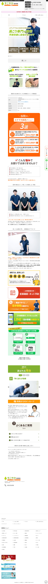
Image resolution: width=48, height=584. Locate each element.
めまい (37, 542)
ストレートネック (39, 533)
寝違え (26, 533)
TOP (9, 15)
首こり (37, 535)
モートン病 (38, 540)
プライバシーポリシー (17, 523)
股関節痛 (26, 535)
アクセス (24, 15)
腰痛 (14, 544)
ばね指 (15, 540)
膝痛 (37, 537)
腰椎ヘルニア (4, 533)
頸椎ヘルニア (38, 530)
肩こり (26, 544)
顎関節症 (3, 540)
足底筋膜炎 (26, 537)
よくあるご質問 (16, 521)
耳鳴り (26, 542)
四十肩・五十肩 (4, 542)
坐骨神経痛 (15, 542)
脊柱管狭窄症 (27, 530)
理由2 (24, 375)
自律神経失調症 (16, 537)
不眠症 (37, 544)
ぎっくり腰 (15, 533)
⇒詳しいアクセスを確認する (23, 101)
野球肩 (3, 549)
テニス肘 (37, 547)
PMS (14, 547)
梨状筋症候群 (4, 537)
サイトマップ (4, 523)
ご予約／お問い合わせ (39, 15)
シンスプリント (16, 535)
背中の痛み (15, 530)
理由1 (20, 375)
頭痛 (3, 544)
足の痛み (3, 530)
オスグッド (4, 535)
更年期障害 (4, 547)
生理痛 (26, 547)
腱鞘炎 (26, 540)
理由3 (28, 375)
